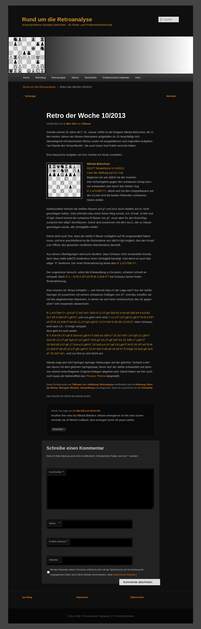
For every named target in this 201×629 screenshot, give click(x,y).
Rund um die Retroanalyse (57, 19)
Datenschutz (136, 597)
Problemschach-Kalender (115, 77)
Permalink (147, 388)
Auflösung (92, 384)
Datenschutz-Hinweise (124, 574)
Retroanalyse (59, 77)
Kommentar (56, 472)
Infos (137, 77)
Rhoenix (74, 388)
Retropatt (64, 388)
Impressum (82, 597)
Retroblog (40, 77)
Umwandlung (87, 388)
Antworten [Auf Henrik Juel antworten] (58, 429)
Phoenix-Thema (96, 376)
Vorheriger (29, 96)
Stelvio (75, 77)
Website (53, 559)
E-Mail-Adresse (58, 541)
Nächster (173, 96)
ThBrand (86, 124)
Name (54, 523)
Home (26, 77)
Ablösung (140, 384)
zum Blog (27, 597)
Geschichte (91, 77)
